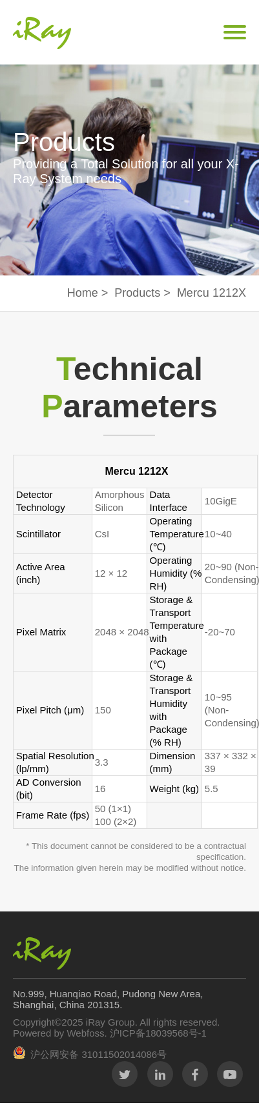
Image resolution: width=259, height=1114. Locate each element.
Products (137, 292)
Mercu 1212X (211, 292)
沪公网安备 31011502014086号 (98, 1054)
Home (82, 292)
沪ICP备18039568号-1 (157, 1033)
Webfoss (85, 1033)
